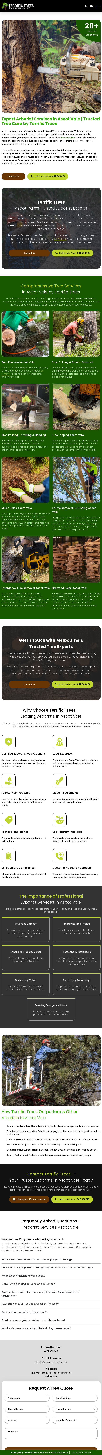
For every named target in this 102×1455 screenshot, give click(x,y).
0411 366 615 (51, 1359)
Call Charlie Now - (49, 176)
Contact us (60, 239)
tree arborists (68, 137)
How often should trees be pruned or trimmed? (31, 1312)
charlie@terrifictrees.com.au (29, 1202)
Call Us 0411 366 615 (81, 1452)
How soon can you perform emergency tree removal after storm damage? (42, 1273)
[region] (51, 149)
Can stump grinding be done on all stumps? (29, 1291)
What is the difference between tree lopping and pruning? (38, 1263)
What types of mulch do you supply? (25, 1283)
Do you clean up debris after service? (25, 1320)
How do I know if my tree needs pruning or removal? (34, 1243)
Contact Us (14, 176)
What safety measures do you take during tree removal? (38, 1336)
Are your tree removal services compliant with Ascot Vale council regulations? (43, 1301)
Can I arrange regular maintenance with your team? (35, 1328)
